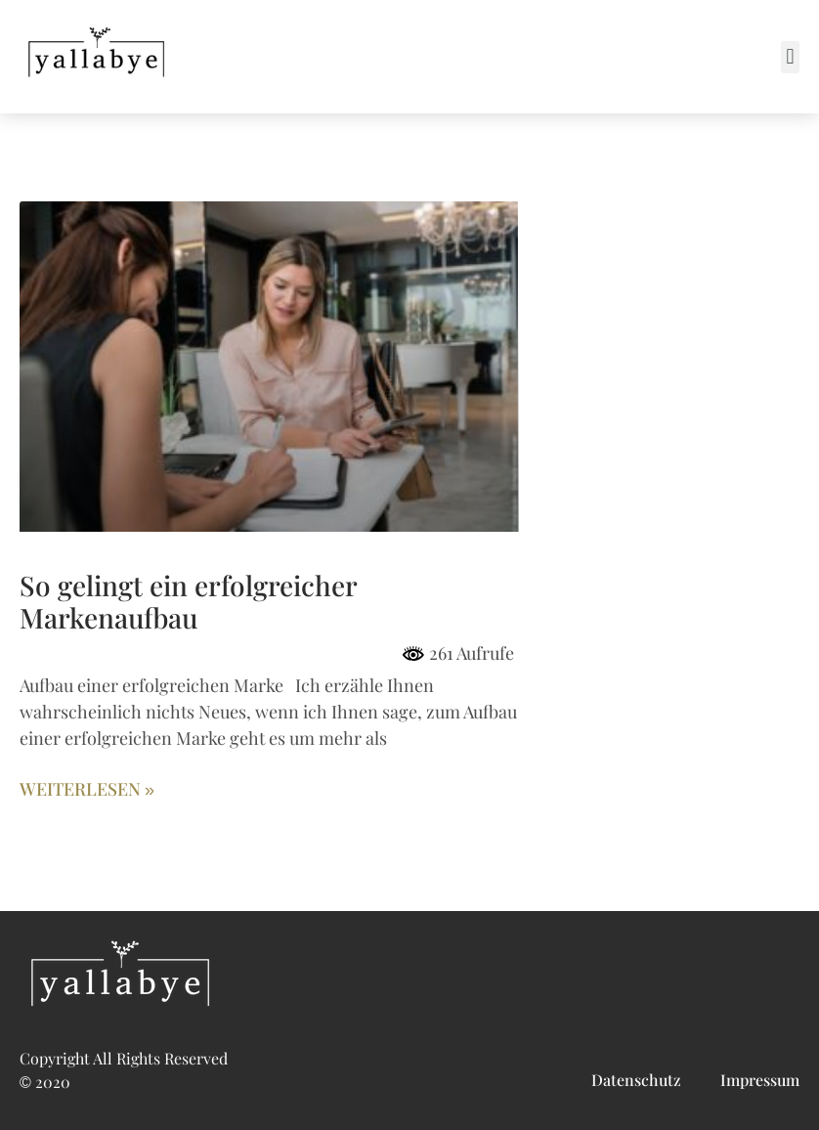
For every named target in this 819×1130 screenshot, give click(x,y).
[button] (790, 57)
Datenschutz (636, 1080)
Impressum (759, 1080)
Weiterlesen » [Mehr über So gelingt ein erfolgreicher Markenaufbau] (87, 790)
